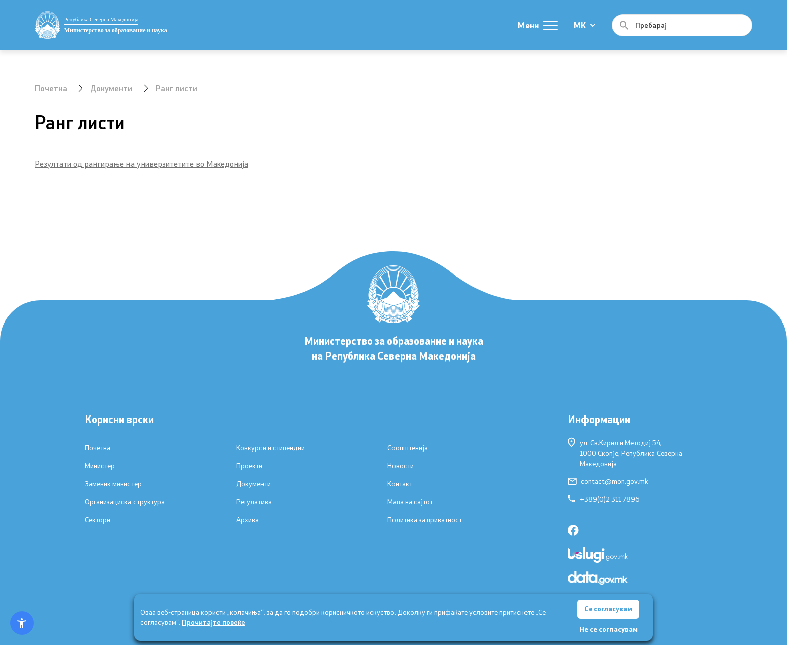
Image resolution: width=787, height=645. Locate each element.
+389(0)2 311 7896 (604, 499)
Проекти (249, 465)
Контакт (399, 483)
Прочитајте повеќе (213, 621)
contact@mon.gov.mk (608, 481)
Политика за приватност (424, 519)
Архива (247, 519)
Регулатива (254, 501)
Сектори (97, 519)
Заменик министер (113, 483)
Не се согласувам (608, 629)
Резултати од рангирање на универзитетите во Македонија (141, 163)
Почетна (51, 88)
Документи (111, 88)
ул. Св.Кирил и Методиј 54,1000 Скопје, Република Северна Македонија (625, 452)
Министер (100, 465)
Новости (400, 465)
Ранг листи (176, 88)
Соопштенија (407, 447)
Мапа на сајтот (410, 501)
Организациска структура (125, 501)
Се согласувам (608, 608)
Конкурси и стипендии (270, 447)
